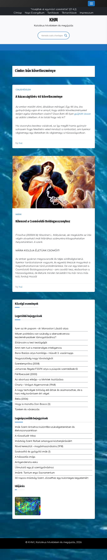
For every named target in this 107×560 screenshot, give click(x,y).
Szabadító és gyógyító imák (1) (32, 451)
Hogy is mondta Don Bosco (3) (32, 404)
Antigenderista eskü (26, 462)
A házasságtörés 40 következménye (39, 96)
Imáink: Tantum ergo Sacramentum (35, 473)
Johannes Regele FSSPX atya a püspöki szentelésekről (46, 369)
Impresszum (86, 13)
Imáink (19, 214)
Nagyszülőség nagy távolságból (34, 358)
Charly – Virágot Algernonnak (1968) (35, 385)
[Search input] (52, 35)
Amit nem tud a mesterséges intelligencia (38, 348)
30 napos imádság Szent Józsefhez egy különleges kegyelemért (51, 478)
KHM (53, 20)
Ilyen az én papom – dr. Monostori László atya (41, 328)
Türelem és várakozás (27, 409)
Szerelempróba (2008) (27, 364)
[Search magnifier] (65, 35)
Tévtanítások (69, 13)
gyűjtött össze (82, 114)
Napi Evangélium (34, 13)
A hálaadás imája (25, 457)
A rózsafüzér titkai (25, 436)
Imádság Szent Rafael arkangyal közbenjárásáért (43, 441)
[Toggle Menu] (91, 3)
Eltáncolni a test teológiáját (31, 342)
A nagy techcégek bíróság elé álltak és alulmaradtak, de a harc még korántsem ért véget (48, 392)
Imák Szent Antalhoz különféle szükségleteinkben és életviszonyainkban (45, 429)
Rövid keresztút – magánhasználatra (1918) (39, 446)
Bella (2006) (21, 399)
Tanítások (53, 13)
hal (20, 143)
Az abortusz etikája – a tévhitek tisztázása (39, 379)
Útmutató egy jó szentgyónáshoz (34, 467)
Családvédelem (23, 90)
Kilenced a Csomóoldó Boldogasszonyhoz (43, 221)
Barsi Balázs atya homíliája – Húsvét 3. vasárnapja (44, 353)
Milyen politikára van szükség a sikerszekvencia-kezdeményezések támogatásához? (42, 336)
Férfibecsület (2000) (26, 374)
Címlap (18, 13)
